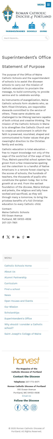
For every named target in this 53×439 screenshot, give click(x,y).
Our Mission (11, 306)
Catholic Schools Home (18, 265)
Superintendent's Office (18, 318)
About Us (9, 271)
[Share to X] (8, 237)
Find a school (12, 289)
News (7, 295)
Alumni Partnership (15, 277)
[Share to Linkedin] (18, 237)
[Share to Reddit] (23, 237)
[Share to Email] (28, 237)
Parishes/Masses (15, 31)
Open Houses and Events (18, 300)
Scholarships (11, 312)
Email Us (26, 396)
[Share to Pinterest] (13, 237)
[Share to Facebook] (3, 237)
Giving (43, 31)
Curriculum (10, 283)
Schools (32, 31)
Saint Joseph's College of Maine (22, 333)
